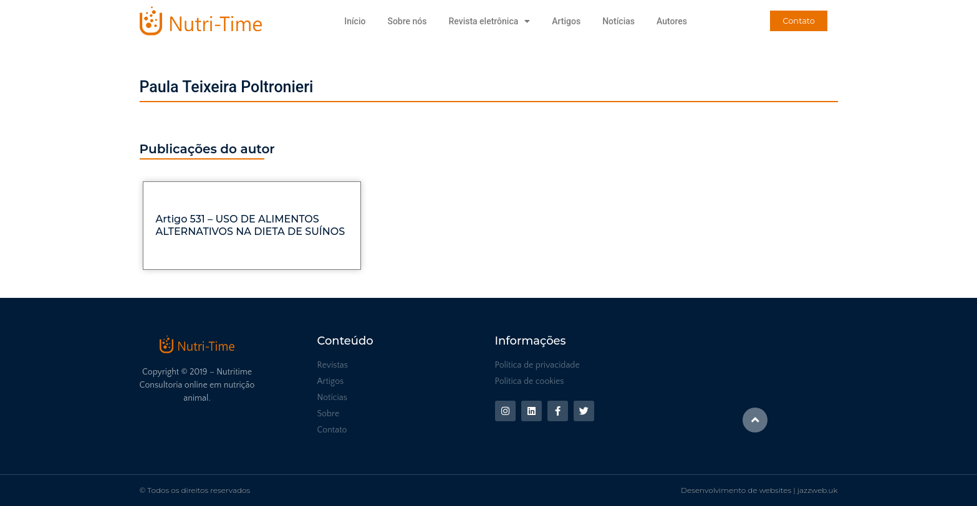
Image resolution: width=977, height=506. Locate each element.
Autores (672, 21)
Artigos (566, 21)
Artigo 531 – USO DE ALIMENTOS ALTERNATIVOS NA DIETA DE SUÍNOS (250, 225)
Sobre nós (406, 21)
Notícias (618, 21)
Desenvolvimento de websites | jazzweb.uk (759, 490)
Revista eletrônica (489, 21)
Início (354, 21)
